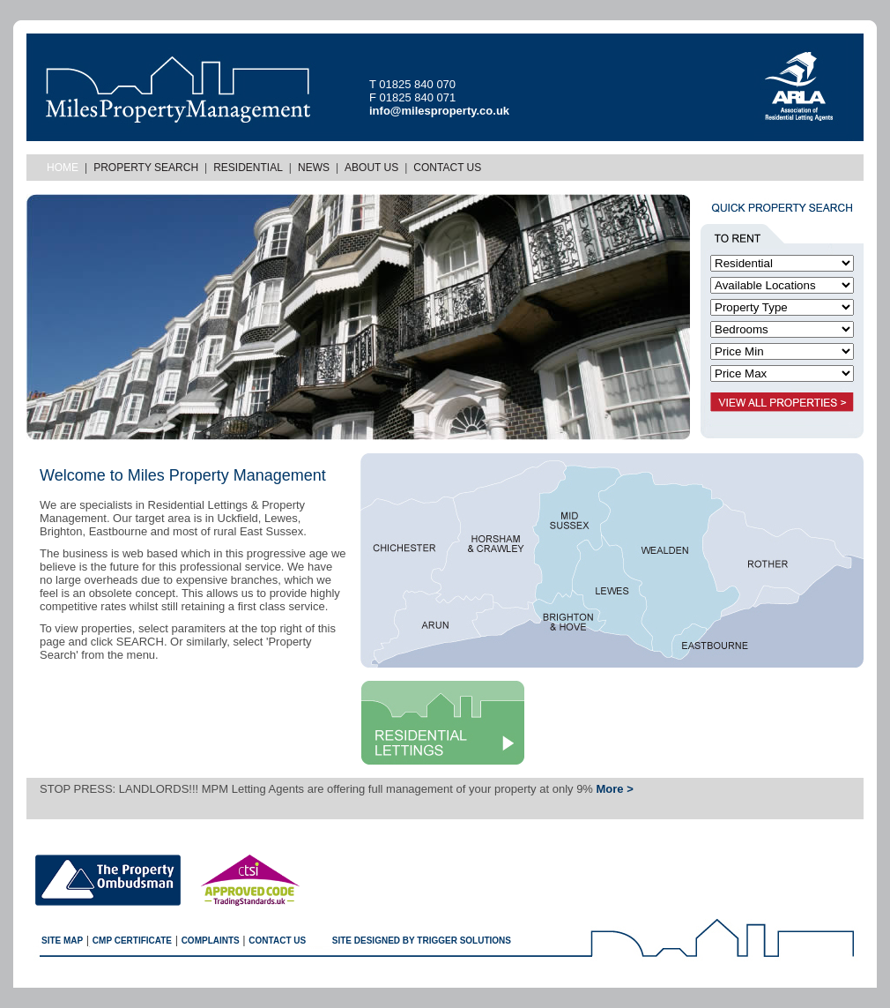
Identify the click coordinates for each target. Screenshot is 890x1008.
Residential (248, 167)
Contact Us (447, 167)
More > (615, 788)
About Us (371, 167)
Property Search (145, 167)
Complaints (211, 940)
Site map (62, 940)
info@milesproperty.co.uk (439, 110)
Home (62, 167)
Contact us (277, 940)
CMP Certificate (132, 940)
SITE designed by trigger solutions (421, 940)
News (314, 167)
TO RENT (745, 236)
